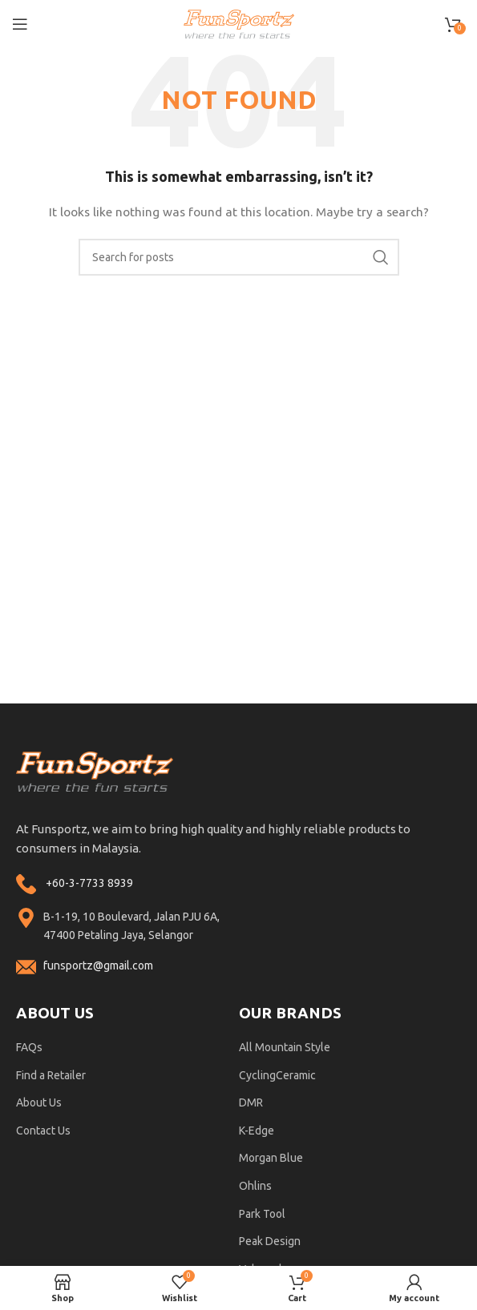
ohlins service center (458, 709)
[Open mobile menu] (20, 24)
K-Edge (256, 1130)
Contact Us (43, 1130)
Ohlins (255, 1185)
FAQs (29, 1047)
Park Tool (262, 1213)
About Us (39, 1102)
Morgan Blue (271, 1157)
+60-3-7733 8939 (89, 883)
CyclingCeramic (277, 1075)
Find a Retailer (51, 1075)
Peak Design (270, 1241)
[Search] (239, 257)
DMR (251, 1102)
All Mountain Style (284, 1047)
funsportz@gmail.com (98, 965)
